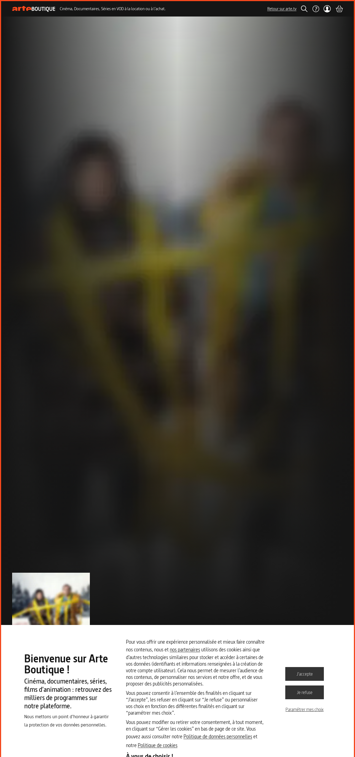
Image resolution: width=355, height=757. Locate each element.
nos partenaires (185, 649)
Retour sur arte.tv (282, 9)
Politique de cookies (158, 745)
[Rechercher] (304, 8)
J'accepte (305, 674)
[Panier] (339, 8)
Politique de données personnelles (218, 736)
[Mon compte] (327, 8)
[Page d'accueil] (33, 9)
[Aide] (315, 8)
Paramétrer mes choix (305, 709)
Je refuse (305, 692)
